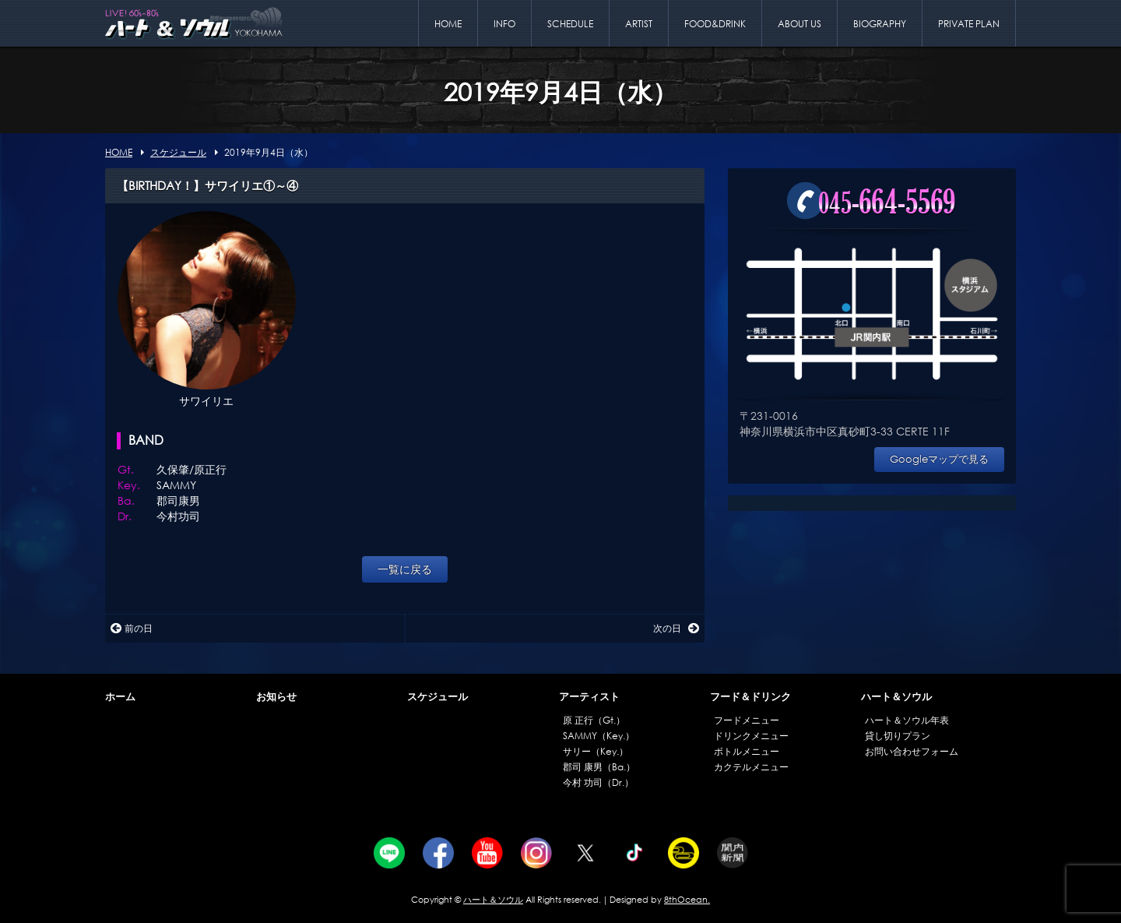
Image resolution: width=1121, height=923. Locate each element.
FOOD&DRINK (715, 23)
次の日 (676, 628)
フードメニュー (746, 720)
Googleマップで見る (939, 459)
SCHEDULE (570, 23)
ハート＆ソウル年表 (907, 720)
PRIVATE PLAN (969, 23)
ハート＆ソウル (896, 696)
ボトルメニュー (746, 751)
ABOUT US (799, 23)
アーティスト (589, 696)
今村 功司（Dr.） (598, 782)
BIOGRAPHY (879, 23)
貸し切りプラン (897, 735)
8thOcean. (687, 899)
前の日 (132, 628)
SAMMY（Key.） (598, 735)
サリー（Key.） (595, 751)
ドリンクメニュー (751, 735)
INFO (504, 23)
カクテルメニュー (751, 766)
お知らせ (276, 696)
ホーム (120, 696)
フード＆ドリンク (750, 696)
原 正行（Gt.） (594, 720)
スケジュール (437, 696)
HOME (448, 23)
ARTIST (638, 23)
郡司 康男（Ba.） (599, 766)
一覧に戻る (405, 569)
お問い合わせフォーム (911, 751)
